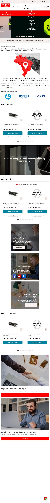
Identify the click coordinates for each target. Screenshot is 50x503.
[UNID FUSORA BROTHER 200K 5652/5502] (13, 124)
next (48, 40)
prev (1, 40)
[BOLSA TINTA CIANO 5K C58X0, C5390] (37, 124)
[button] (13, 7)
